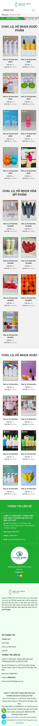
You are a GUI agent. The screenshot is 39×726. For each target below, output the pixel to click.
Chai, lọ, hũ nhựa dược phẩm (19, 28)
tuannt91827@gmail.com (16, 539)
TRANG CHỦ (8, 10)
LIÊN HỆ (4, 651)
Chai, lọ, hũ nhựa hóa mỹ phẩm (19, 192)
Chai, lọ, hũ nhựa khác (19, 355)
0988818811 (15, 532)
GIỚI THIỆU (5, 643)
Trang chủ (4, 15)
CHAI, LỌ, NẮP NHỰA (9, 647)
